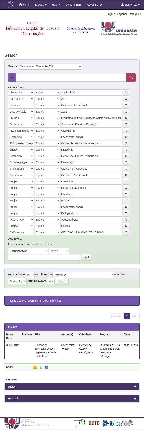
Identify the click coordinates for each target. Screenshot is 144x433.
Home (24, 4)
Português (135, 14)
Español (122, 14)
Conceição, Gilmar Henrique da (86, 348)
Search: (13, 66)
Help (56, 4)
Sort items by (43, 274)
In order (119, 274)
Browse (40, 4)
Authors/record (36, 280)
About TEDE (73, 4)
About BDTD (94, 4)
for (12, 77)
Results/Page (16, 274)
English (110, 14)
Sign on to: (130, 4)
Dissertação (131, 344)
